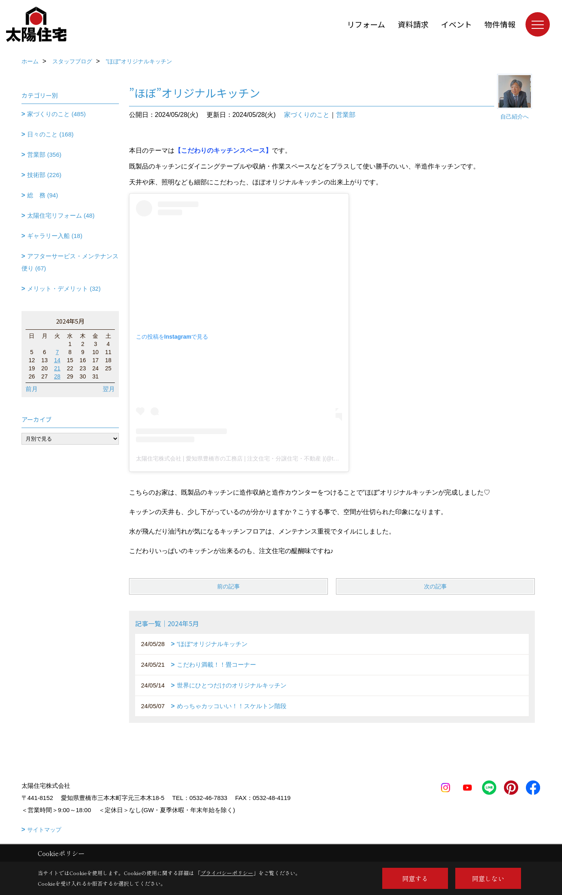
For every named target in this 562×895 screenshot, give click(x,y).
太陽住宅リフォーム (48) (61, 215)
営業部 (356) (44, 154)
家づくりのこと (306, 114)
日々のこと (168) (50, 134)
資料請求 (413, 24)
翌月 (109, 388)
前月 (32, 388)
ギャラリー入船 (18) (54, 235)
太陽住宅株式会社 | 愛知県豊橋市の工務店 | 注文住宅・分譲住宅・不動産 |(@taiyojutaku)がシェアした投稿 (271, 458)
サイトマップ (44, 829)
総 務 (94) (42, 195)
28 (57, 376)
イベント (456, 24)
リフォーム (366, 24)
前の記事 (228, 586)
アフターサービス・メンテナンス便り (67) (70, 262)
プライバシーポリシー (226, 873)
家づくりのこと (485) (56, 113)
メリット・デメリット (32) (64, 288)
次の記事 (435, 586)
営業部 (345, 114)
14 (57, 360)
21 (57, 368)
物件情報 (499, 24)
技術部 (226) (44, 174)
